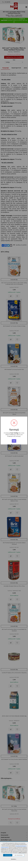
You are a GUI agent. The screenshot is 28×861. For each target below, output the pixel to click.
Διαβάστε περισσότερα (22, 852)
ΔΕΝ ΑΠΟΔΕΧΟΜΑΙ (18, 855)
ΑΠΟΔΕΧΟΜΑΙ (8, 855)
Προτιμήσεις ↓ (13, 859)
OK (14, 441)
